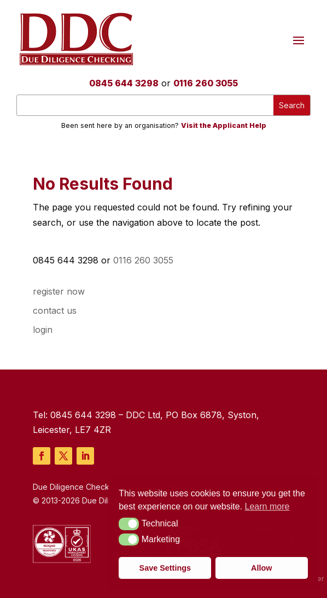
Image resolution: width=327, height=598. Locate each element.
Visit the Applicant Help (223, 125)
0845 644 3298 (124, 83)
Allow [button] (261, 568)
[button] (129, 524)
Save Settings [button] (165, 568)
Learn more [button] (267, 506)
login (42, 329)
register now (59, 291)
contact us (55, 310)
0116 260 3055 (205, 83)
